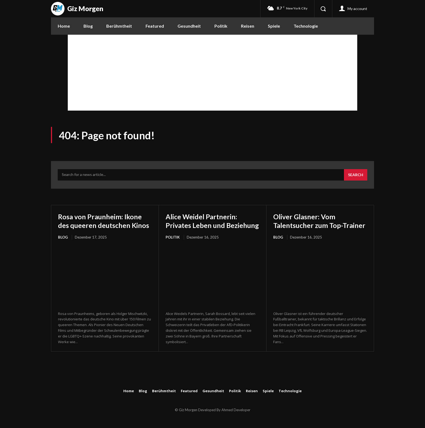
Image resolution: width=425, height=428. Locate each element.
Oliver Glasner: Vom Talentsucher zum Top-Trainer (312, 225)
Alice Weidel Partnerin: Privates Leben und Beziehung (206, 225)
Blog (63, 246)
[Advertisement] (212, 73)
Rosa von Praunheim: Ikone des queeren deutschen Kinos (104, 225)
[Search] (355, 175)
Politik (173, 246)
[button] (323, 8)
